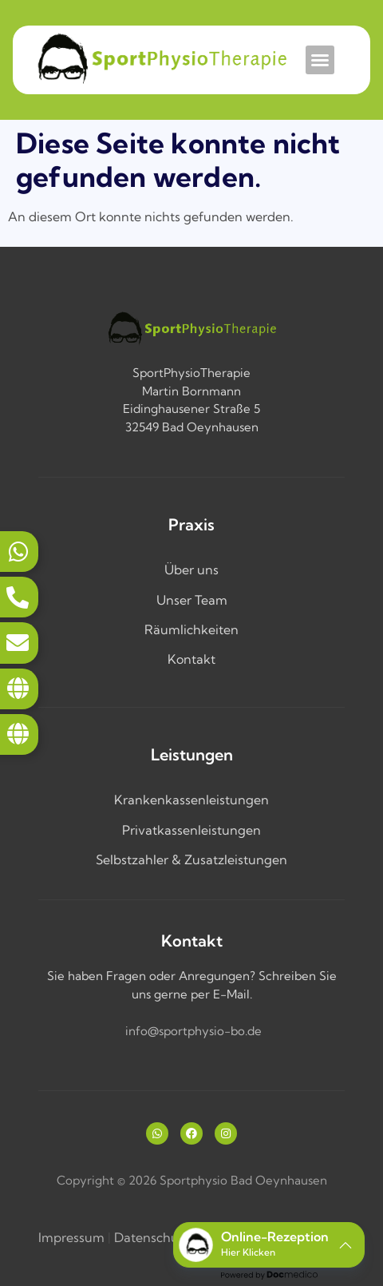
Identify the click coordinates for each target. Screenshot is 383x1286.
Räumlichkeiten (191, 629)
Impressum (71, 1237)
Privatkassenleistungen (191, 830)
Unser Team (191, 600)
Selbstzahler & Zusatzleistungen (191, 859)
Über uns (191, 570)
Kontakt (191, 659)
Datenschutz (152, 1237)
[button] (320, 60)
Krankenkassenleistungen (191, 800)
